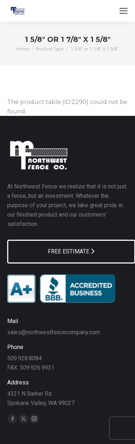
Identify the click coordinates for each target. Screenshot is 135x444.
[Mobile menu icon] (123, 10)
